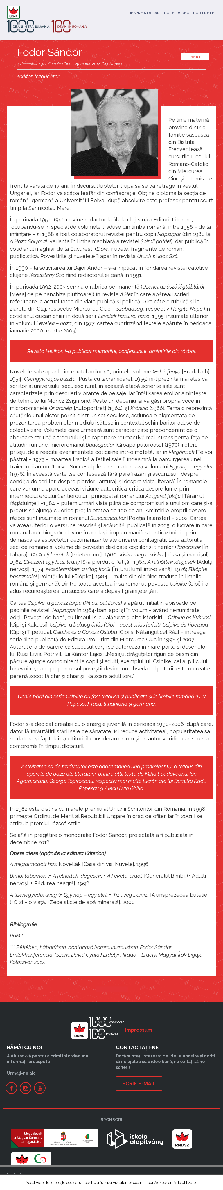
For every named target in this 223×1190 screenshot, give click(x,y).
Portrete (203, 13)
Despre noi (139, 13)
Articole (164, 13)
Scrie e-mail (139, 1083)
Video (184, 13)
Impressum (138, 1030)
